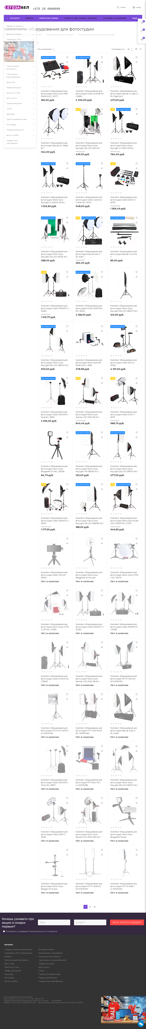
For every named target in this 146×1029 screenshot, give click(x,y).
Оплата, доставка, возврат (80, 18)
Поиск (29, 18)
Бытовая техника (46, 949)
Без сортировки (46, 49)
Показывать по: (118, 49)
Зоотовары (9, 978)
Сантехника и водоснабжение (52, 960)
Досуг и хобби (11, 981)
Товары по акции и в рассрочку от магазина (19, 949)
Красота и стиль (11, 967)
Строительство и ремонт (50, 956)
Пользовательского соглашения (42, 931)
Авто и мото (44, 967)
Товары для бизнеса (48, 978)
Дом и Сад (9, 964)
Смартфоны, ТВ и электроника (18, 953)
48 (129, 49)
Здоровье (8, 974)
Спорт (41, 971)
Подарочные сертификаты (51, 981)
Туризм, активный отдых (50, 974)
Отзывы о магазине (115, 18)
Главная (7, 35)
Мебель (8, 956)
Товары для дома (46, 964)
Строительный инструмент (16, 960)
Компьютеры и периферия (51, 953)
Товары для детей (12, 971)
